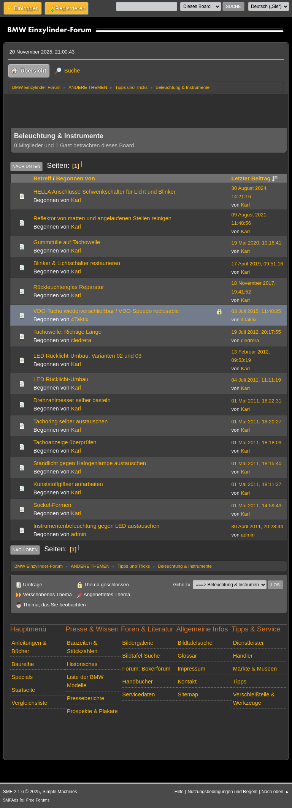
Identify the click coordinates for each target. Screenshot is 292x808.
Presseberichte (85, 698)
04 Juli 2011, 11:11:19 (256, 380)
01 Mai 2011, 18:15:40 (257, 463)
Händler (243, 656)
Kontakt (187, 682)
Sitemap (188, 694)
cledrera (81, 340)
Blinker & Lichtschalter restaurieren (76, 263)
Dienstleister (248, 643)
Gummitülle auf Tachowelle (66, 242)
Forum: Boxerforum (146, 669)
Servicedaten (138, 694)
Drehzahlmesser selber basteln (72, 400)
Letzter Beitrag (255, 178)
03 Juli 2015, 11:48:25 (256, 311)
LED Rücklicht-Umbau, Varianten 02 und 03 (87, 356)
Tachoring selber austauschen (70, 421)
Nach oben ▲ (275, 791)
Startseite (23, 690)
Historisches (82, 664)
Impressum (191, 669)
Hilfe (179, 791)
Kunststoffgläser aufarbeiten (68, 484)
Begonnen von (75, 178)
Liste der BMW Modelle (85, 681)
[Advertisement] (148, 108)
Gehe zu (181, 584)
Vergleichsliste (29, 703)
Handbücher (137, 682)
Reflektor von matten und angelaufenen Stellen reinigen (102, 218)
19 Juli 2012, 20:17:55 (256, 332)
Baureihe (22, 664)
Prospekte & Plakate (92, 711)
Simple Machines (60, 791)
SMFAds (11, 800)
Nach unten (26, 166)
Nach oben (25, 550)
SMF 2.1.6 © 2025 (21, 791)
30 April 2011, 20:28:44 (257, 526)
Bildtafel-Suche (141, 656)
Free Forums (37, 800)
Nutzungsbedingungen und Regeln (222, 791)
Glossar (187, 656)
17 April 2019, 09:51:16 (257, 264)
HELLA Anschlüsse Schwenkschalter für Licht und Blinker (104, 192)
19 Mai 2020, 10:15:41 (257, 243)
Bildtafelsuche (195, 643)
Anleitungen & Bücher (28, 647)
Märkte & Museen (255, 669)
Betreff (42, 178)
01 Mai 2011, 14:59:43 (257, 505)
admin (78, 534)
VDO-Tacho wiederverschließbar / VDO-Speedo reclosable (106, 311)
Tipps (239, 682)
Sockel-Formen (52, 505)
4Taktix (80, 319)
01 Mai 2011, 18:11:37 (257, 484)
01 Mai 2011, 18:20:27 (257, 422)
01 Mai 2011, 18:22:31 (257, 401)
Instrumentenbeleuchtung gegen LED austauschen (96, 526)
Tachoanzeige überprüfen (65, 442)
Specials (22, 677)
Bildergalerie (138, 643)
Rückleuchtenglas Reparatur (68, 287)
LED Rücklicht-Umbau (61, 379)
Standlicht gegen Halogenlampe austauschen (89, 463)
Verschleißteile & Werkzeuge (254, 698)
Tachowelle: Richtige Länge (67, 332)
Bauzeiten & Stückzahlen (82, 647)
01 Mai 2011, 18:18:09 (257, 442)
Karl (76, 200)
